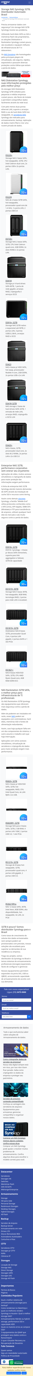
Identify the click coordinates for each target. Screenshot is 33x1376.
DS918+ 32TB (11, 547)
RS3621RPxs (11, 904)
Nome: (4, 996)
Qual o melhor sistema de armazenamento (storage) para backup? (14, 1303)
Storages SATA (7, 1273)
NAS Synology (9, 54)
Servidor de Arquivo (9, 1223)
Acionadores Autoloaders (11, 1236)
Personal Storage (8, 1203)
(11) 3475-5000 (19, 992)
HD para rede (6, 1201)
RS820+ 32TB (11, 781)
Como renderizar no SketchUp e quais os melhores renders (14, 1309)
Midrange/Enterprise (9, 1189)
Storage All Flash (8, 1278)
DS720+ (9, 239)
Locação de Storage (9, 1265)
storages (21, 498)
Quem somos (6, 1350)
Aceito (24, 1373)
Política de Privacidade (10, 1356)
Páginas (4, 1292)
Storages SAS (6, 1275)
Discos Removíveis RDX (10, 1234)
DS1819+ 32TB (12, 628)
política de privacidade (13, 1373)
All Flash (4, 1214)
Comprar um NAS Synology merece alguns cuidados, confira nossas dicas (14, 1141)
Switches (4, 1181)
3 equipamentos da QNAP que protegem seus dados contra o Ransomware (13, 1335)
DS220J (9, 197)
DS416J (9, 280)
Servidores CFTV (7, 1248)
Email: (4, 1004)
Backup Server (7, 1226)
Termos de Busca (13, 17)
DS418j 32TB (11, 403)
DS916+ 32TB (11, 322)
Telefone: (5, 1013)
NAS (13, 716)
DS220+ (9, 155)
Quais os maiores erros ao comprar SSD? (15, 1328)
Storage (4, 1198)
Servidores (5, 1176)
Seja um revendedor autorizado (14, 1353)
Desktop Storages (8, 1209)
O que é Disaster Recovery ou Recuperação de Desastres (13, 1341)
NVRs (3, 1253)
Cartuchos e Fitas (8, 1239)
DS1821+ (9, 670)
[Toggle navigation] (29, 2)
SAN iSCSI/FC (6, 1187)
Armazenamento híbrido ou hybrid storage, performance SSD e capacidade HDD (15, 1321)
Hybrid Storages (7, 1211)
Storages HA (6, 1178)
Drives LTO (5, 1231)
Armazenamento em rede (11, 1228)
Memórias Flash (7, 1184)
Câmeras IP (5, 1256)
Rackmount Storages (9, 1206)
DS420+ (9, 445)
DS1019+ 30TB (12, 589)
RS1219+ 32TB (12, 862)
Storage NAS (6, 1267)
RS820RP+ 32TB (12, 823)
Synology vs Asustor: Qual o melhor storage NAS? (15, 1314)
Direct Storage (7, 1270)
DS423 (8, 364)
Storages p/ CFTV (8, 1250)
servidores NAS (20, 115)
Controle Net (4, 17)
